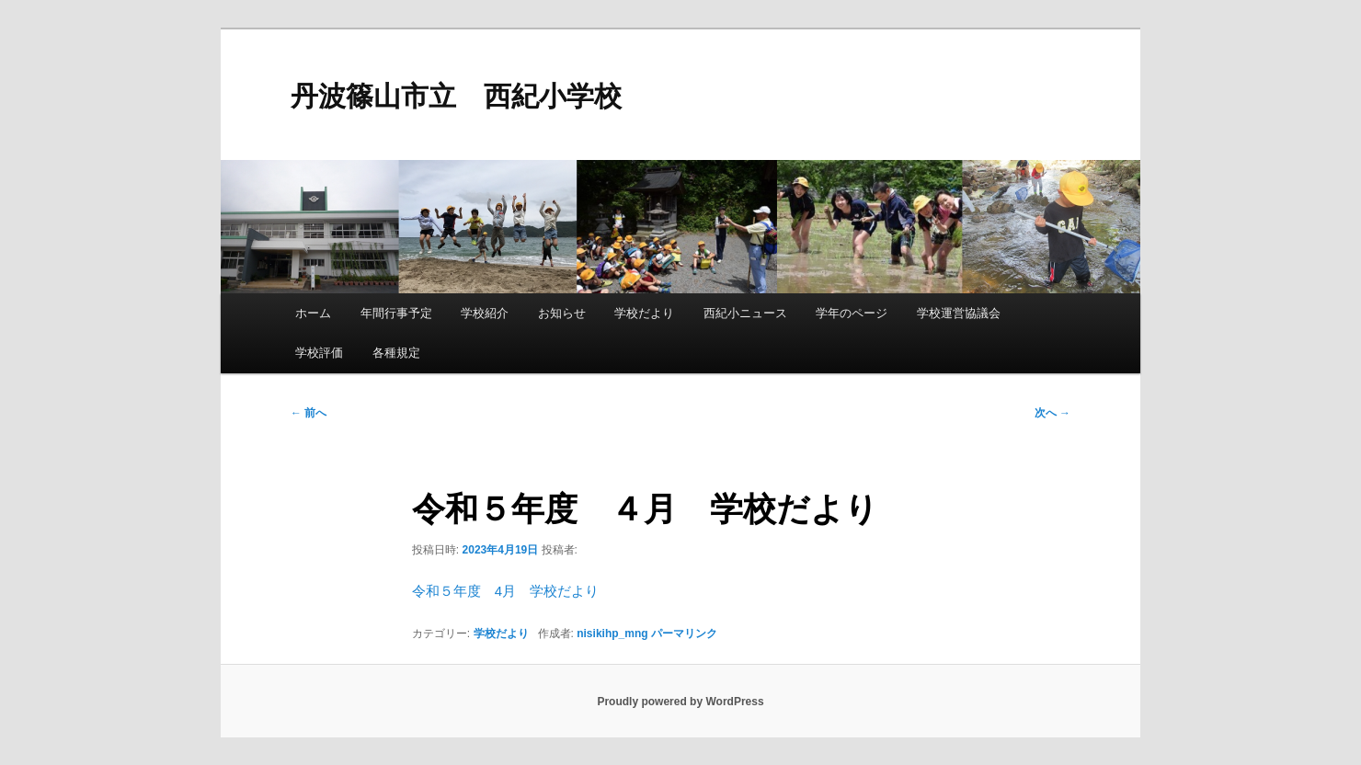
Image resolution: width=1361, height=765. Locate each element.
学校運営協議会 (959, 313)
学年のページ (851, 313)
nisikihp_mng (612, 633)
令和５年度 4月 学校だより (505, 591)
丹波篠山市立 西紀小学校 (456, 96)
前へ (308, 412)
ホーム (313, 313)
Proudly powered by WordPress (680, 701)
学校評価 (319, 353)
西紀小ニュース (745, 313)
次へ (1052, 412)
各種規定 (396, 353)
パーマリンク (684, 633)
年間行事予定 (396, 313)
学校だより (644, 313)
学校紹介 (485, 313)
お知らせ (562, 313)
